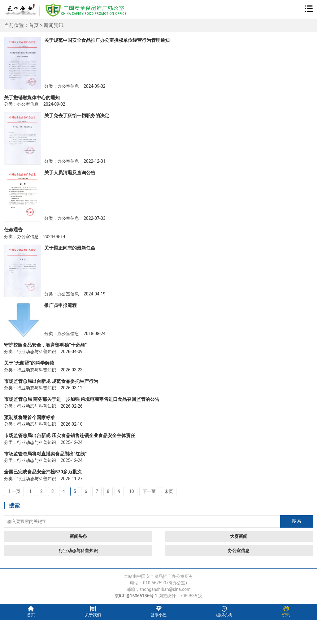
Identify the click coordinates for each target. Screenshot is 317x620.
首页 (34, 25)
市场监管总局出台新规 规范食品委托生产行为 (51, 381)
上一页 (13, 491)
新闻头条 (78, 536)
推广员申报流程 (60, 305)
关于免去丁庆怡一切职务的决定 (76, 115)
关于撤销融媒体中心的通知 (32, 97)
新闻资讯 (53, 25)
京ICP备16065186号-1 (136, 595)
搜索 (297, 521)
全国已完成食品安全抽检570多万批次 (43, 472)
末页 (168, 491)
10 (131, 491)
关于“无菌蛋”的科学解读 (29, 363)
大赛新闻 (238, 536)
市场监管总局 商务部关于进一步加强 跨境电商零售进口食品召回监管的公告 (81, 399)
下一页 (149, 491)
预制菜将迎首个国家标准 (29, 417)
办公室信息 (239, 550)
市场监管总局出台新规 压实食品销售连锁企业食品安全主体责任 (69, 435)
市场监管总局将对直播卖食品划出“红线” (45, 454)
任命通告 (13, 229)
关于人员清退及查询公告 (69, 172)
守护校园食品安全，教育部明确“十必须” (45, 345)
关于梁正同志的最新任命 (69, 248)
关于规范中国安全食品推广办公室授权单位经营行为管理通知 (107, 40)
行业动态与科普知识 (78, 550)
